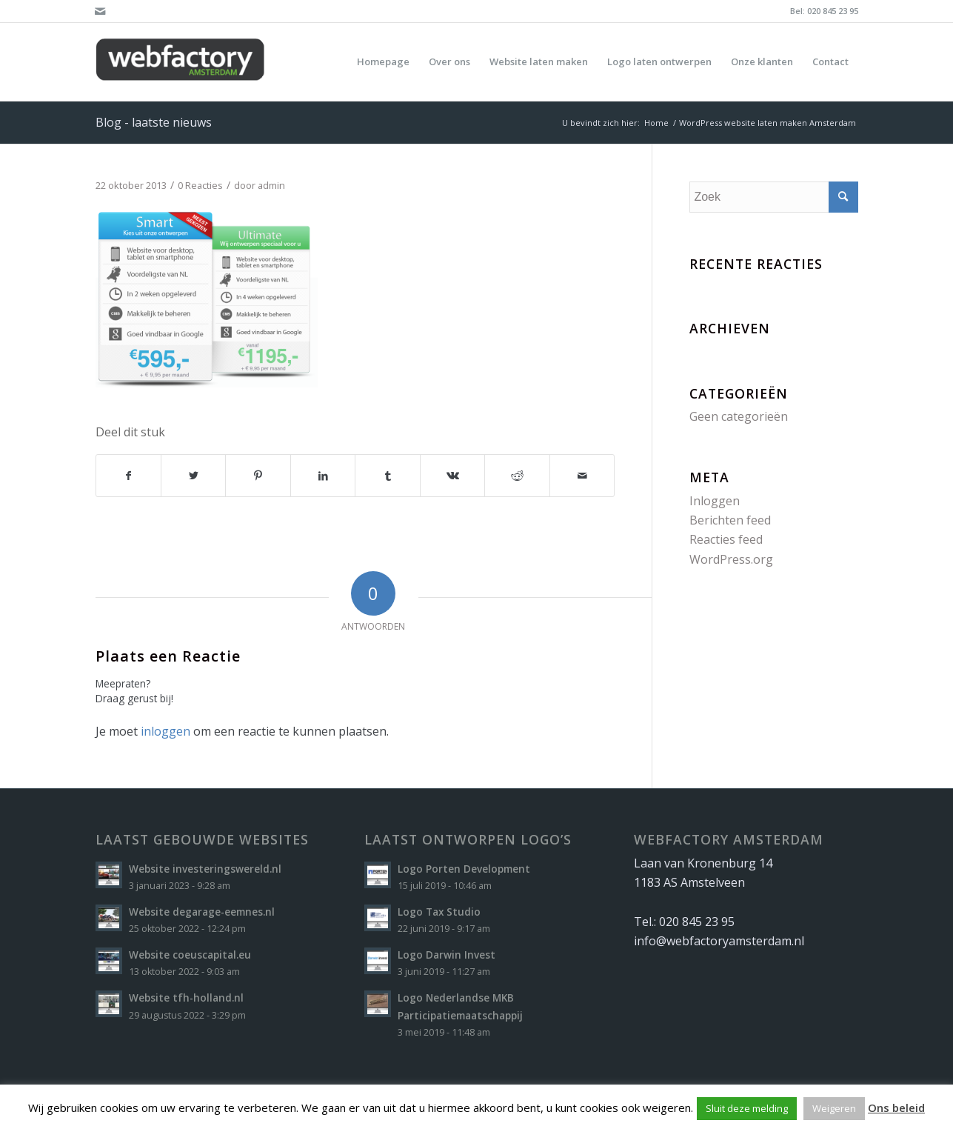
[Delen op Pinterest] (258, 475)
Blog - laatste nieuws (154, 122)
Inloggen (714, 501)
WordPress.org (731, 559)
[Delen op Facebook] (128, 475)
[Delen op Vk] (452, 475)
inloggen (165, 731)
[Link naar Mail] (100, 11)
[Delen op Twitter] (193, 475)
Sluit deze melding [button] (747, 1108)
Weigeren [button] (834, 1108)
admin (271, 185)
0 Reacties (200, 185)
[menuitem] (383, 62)
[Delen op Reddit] (517, 475)
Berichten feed (730, 520)
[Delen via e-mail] (582, 475)
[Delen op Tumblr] (387, 475)
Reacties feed (726, 539)
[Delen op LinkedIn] (323, 475)
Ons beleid (896, 1107)
